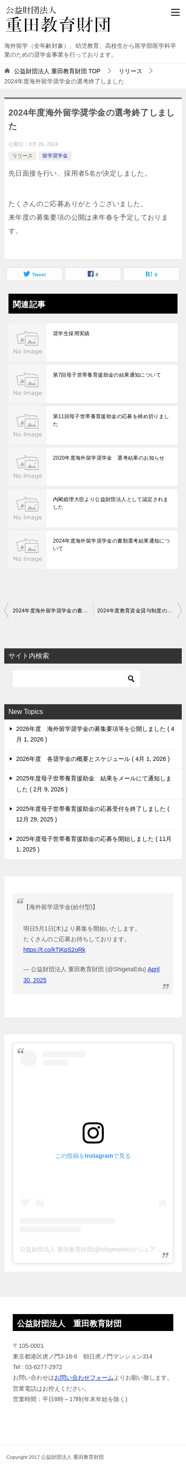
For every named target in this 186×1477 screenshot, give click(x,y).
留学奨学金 (55, 156)
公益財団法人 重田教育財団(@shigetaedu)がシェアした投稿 (99, 1249)
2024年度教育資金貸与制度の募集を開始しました (139, 611)
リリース (22, 156)
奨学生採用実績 (71, 333)
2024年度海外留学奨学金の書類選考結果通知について (111, 544)
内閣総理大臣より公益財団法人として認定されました (111, 503)
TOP (57, 71)
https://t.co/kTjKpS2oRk (54, 949)
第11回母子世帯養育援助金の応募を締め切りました (111, 420)
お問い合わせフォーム (84, 1377)
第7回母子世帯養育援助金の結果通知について (107, 375)
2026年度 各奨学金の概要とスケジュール (93, 758)
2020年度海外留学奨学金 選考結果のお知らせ (109, 458)
